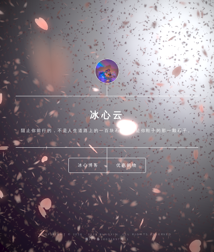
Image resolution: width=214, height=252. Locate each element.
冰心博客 (88, 165)
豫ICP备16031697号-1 (107, 239)
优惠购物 (126, 165)
